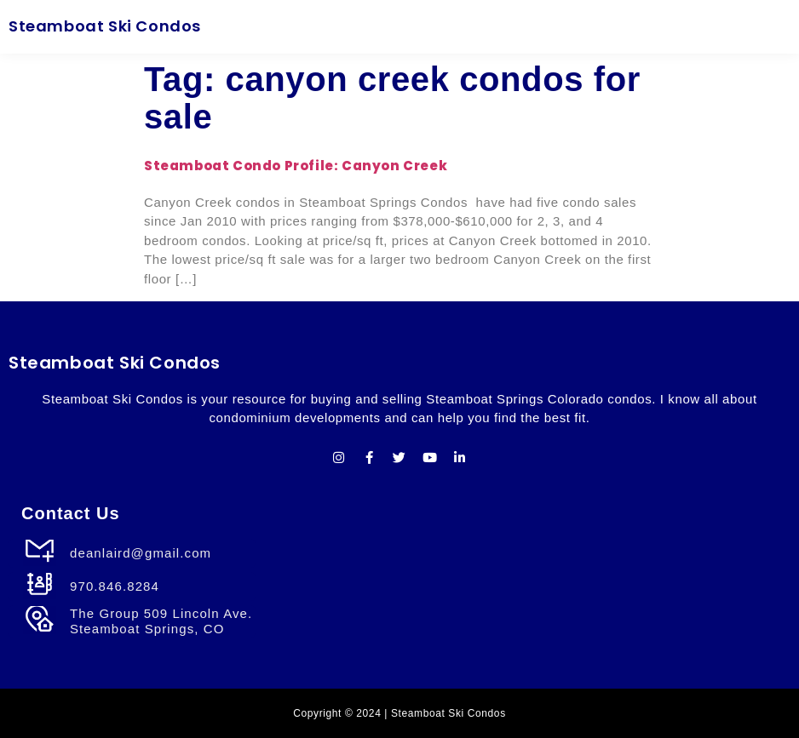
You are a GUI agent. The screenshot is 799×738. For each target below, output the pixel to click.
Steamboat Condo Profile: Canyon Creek (295, 165)
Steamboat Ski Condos (105, 26)
